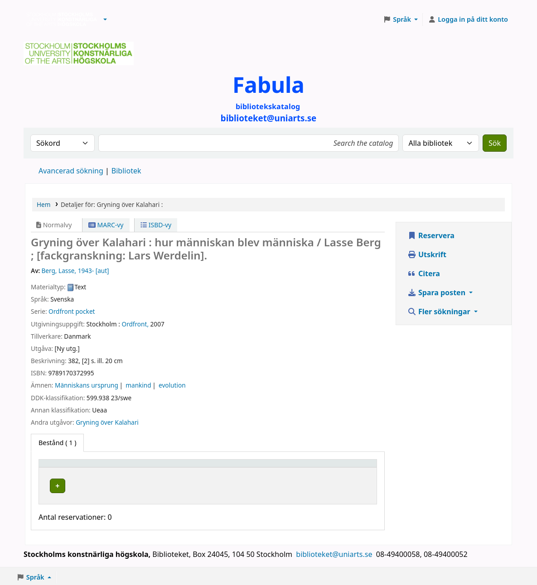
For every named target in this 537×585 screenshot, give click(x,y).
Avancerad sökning (71, 171)
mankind (138, 385)
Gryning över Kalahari (107, 422)
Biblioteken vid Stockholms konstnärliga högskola (59, 19)
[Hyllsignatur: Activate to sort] (280, 467)
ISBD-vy (155, 225)
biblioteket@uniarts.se (335, 552)
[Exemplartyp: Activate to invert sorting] (81, 467)
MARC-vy (106, 225)
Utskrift (426, 254)
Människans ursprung (86, 385)
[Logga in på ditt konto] (468, 19)
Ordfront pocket (71, 311)
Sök (495, 143)
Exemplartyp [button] (63, 467)
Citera (423, 273)
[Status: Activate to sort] (349, 467)
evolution (172, 385)
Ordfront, (135, 324)
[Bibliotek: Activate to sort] (181, 467)
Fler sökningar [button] (439, 311)
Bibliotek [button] (141, 467)
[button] (105, 19)
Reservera (431, 235)
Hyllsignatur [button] (262, 467)
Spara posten (437, 292)
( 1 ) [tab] (57, 442)
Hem (43, 204)
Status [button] (335, 467)
